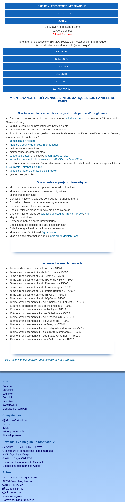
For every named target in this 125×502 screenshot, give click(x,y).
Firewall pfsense (11, 435)
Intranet (26, 167)
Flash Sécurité (62, 34)
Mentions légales (12, 496)
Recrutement (12, 492)
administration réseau (22, 140)
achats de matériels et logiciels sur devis (33, 170)
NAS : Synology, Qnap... (16, 454)
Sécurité (62, 74)
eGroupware (61, 89)
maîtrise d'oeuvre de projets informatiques (34, 144)
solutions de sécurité (53, 213)
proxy (79, 213)
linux (80, 118)
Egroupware (49, 232)
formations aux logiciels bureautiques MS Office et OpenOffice (46, 159)
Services (62, 51)
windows (71, 118)
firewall (70, 213)
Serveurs (61, 59)
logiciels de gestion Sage (64, 236)
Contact (62, 21)
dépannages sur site (56, 155)
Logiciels (62, 66)
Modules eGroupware (15, 408)
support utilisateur (20, 155)
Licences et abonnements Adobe (21, 465)
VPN (87, 213)
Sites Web (61, 81)
